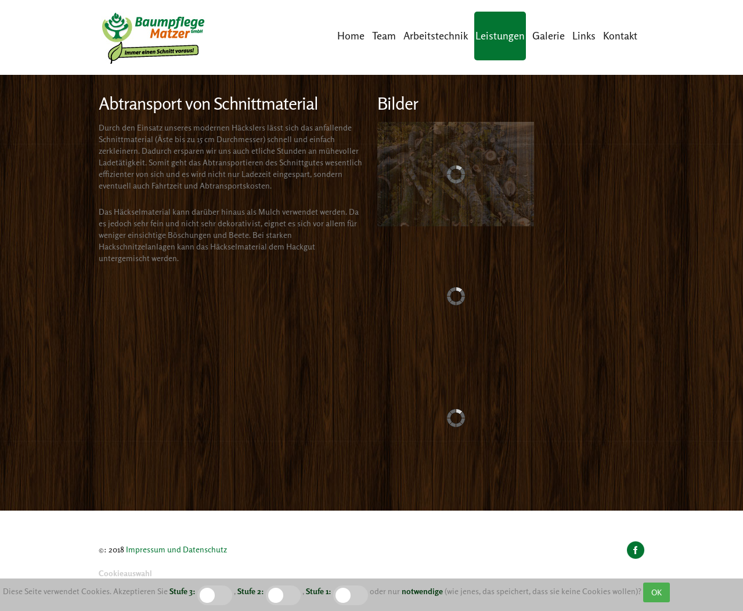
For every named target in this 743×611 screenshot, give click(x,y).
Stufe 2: (250, 591)
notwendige (422, 591)
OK (656, 592)
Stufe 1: (318, 591)
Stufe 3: (182, 591)
